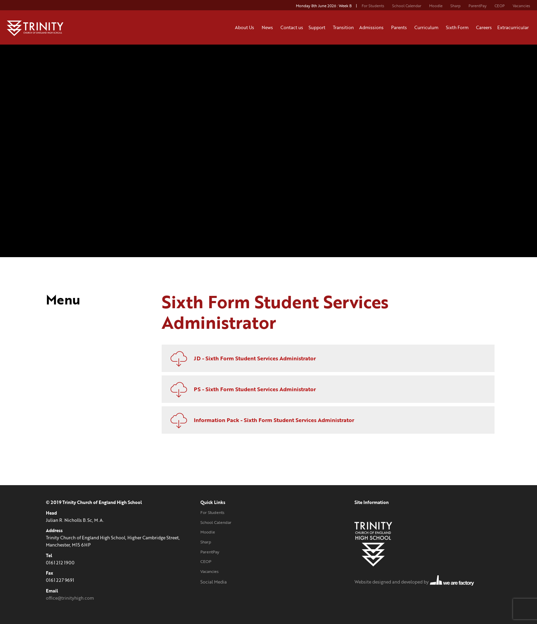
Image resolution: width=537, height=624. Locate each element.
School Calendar (406, 6)
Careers (484, 27)
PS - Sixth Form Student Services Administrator (240, 389)
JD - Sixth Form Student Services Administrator (240, 358)
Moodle (435, 6)
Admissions (372, 27)
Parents (400, 27)
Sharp (455, 6)
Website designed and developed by (414, 581)
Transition (343, 27)
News (268, 27)
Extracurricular (514, 27)
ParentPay (478, 6)
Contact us (291, 27)
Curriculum (427, 27)
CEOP (500, 6)
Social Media (213, 581)
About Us (245, 27)
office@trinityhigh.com (70, 598)
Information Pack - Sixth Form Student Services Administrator (259, 420)
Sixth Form (458, 27)
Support (318, 27)
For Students (373, 6)
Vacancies (521, 6)
